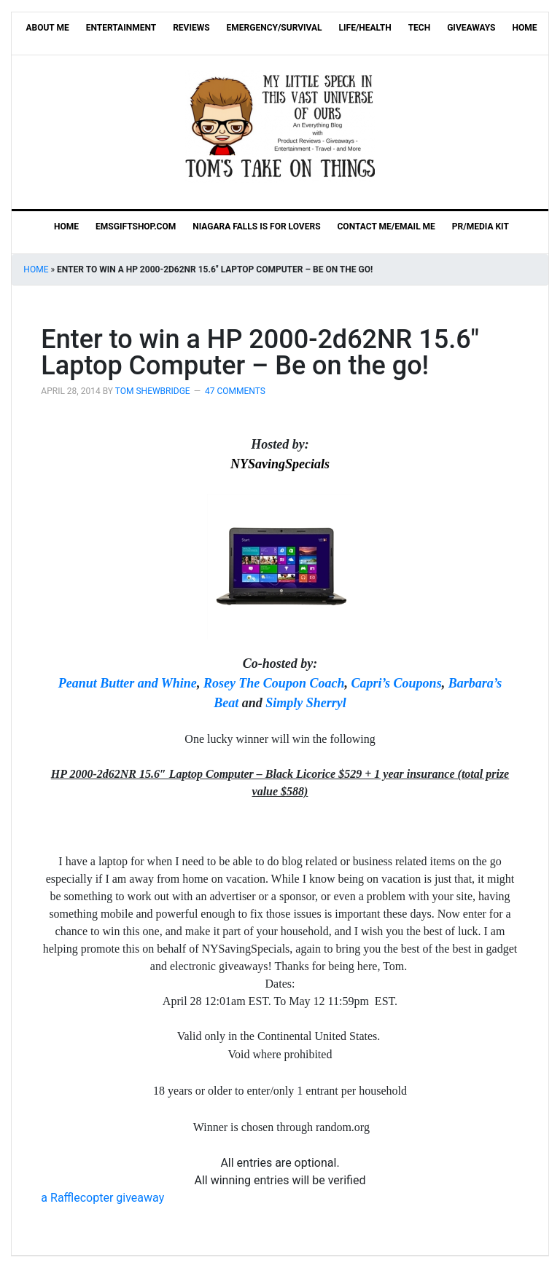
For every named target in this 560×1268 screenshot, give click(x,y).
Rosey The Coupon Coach (274, 683)
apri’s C (380, 683)
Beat (226, 703)
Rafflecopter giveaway (102, 1198)
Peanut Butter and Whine (127, 683)
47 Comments (235, 391)
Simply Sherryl (305, 703)
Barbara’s (475, 683)
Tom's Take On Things (280, 126)
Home (35, 269)
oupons (422, 683)
